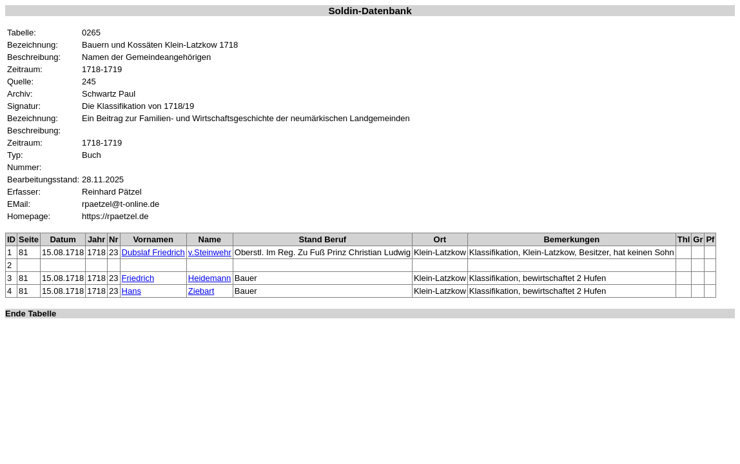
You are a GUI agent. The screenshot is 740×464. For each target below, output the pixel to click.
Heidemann (209, 278)
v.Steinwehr (209, 252)
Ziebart (201, 291)
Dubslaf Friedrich (153, 252)
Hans (131, 291)
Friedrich (138, 278)
